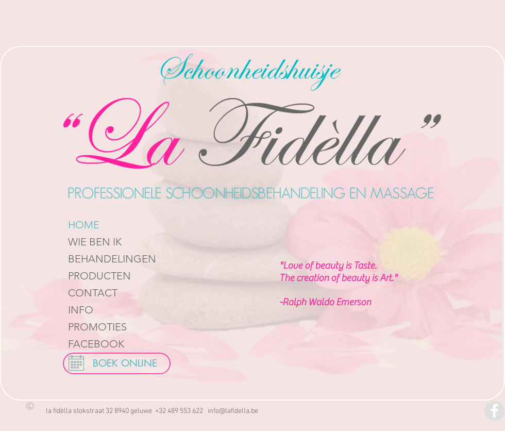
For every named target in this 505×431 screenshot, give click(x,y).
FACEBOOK (96, 344)
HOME (83, 225)
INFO (80, 310)
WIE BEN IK (95, 242)
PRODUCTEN (99, 276)
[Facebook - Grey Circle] (494, 411)
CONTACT (92, 293)
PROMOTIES (97, 327)
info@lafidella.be (233, 411)
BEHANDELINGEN (112, 259)
